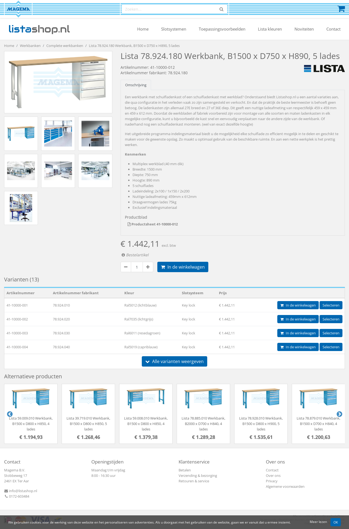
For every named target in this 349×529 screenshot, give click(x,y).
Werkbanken (30, 45)
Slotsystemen (173, 29)
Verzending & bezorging (198, 475)
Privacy (272, 481)
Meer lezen (318, 521)
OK (335, 522)
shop (39, 29)
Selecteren (331, 305)
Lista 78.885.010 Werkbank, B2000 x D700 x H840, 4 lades (203, 424)
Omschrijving (135, 84)
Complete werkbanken (64, 45)
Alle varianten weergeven (174, 361)
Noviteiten (304, 29)
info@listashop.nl (20, 490)
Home (143, 29)
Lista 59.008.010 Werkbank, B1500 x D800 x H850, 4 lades (146, 424)
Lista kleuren (270, 29)
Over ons (273, 475)
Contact (333, 29)
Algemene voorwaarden (285, 486)
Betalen (185, 470)
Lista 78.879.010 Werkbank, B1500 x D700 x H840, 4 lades (318, 424)
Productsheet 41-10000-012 (153, 224)
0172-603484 (16, 496)
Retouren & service (194, 481)
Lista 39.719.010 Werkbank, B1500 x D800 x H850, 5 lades (88, 424)
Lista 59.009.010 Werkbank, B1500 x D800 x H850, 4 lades (31, 424)
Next (339, 414)
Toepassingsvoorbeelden (222, 29)
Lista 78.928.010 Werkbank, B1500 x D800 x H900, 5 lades (261, 424)
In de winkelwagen (183, 267)
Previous (9, 414)
